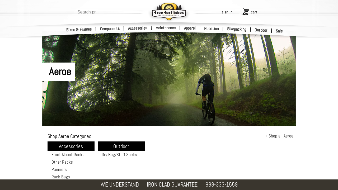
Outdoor (261, 30)
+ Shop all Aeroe (279, 136)
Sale (279, 31)
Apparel (190, 28)
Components (110, 29)
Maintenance (166, 28)
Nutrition (211, 28)
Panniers (59, 169)
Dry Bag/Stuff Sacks (119, 155)
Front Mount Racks (67, 155)
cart (254, 12)
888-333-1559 (221, 184)
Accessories (137, 28)
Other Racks (62, 162)
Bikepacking (236, 29)
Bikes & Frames (79, 29)
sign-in (227, 12)
